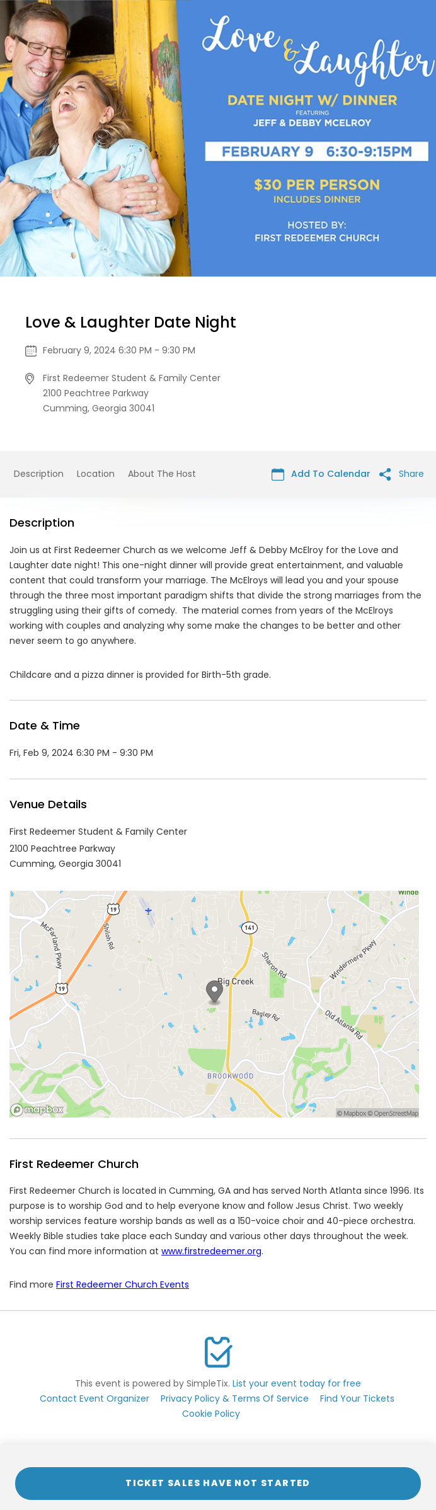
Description (39, 473)
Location (96, 473)
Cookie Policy (211, 1413)
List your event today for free (296, 1383)
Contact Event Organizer (94, 1398)
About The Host (162, 473)
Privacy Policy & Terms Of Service (235, 1398)
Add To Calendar (321, 474)
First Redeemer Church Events (122, 1284)
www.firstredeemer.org (211, 1251)
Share (401, 474)
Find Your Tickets (357, 1398)
